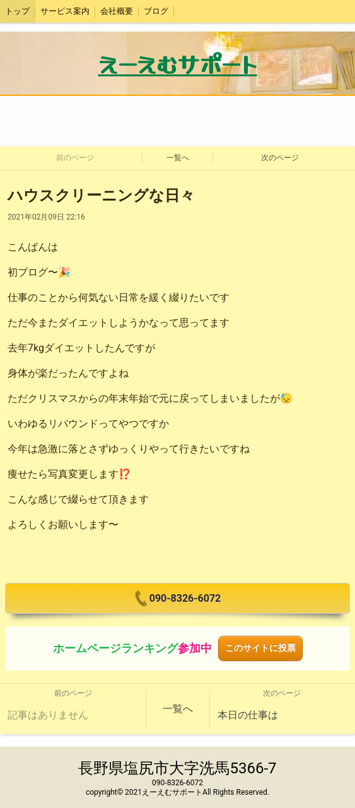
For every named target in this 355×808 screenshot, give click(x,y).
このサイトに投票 (260, 648)
